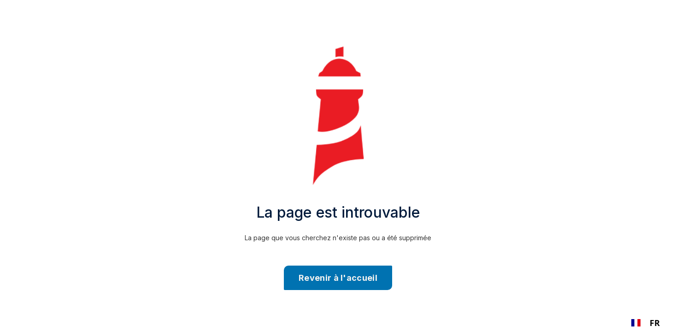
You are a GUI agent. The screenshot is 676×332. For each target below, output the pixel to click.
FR (645, 322)
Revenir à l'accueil (338, 278)
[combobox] (645, 323)
